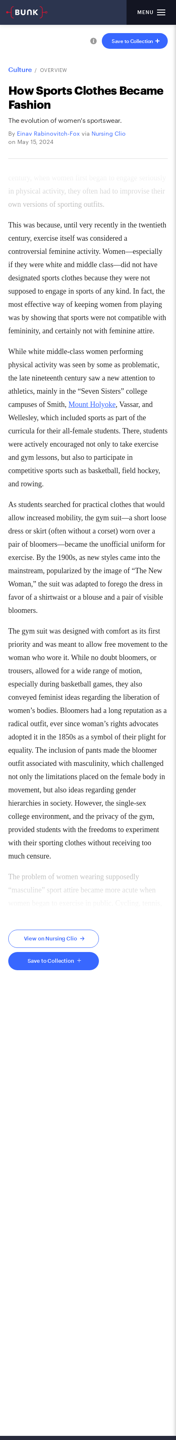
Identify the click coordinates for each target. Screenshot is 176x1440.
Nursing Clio (109, 133)
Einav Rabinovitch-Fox (48, 133)
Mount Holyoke (92, 404)
